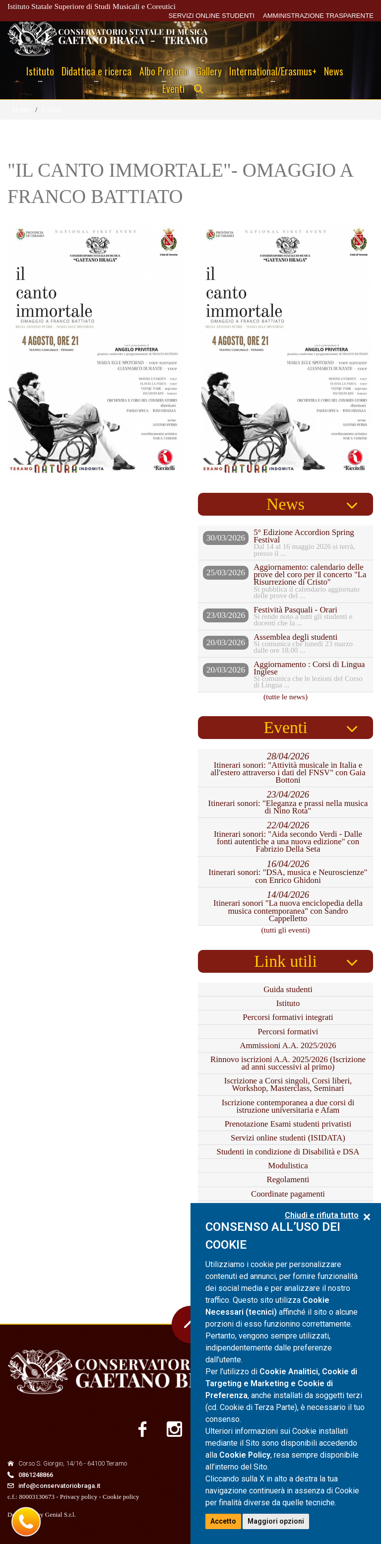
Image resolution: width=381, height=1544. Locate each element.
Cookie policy (121, 1496)
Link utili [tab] (285, 961)
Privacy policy (78, 1496)
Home (21, 109)
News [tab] (285, 504)
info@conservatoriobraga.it (59, 1485)
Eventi (52, 109)
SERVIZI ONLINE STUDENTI (211, 15)
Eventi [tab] (285, 727)
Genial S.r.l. (60, 1514)
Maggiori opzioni (276, 1521)
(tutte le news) (285, 696)
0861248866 (35, 1474)
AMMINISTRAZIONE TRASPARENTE (318, 15)
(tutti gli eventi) (285, 930)
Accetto (223, 1521)
